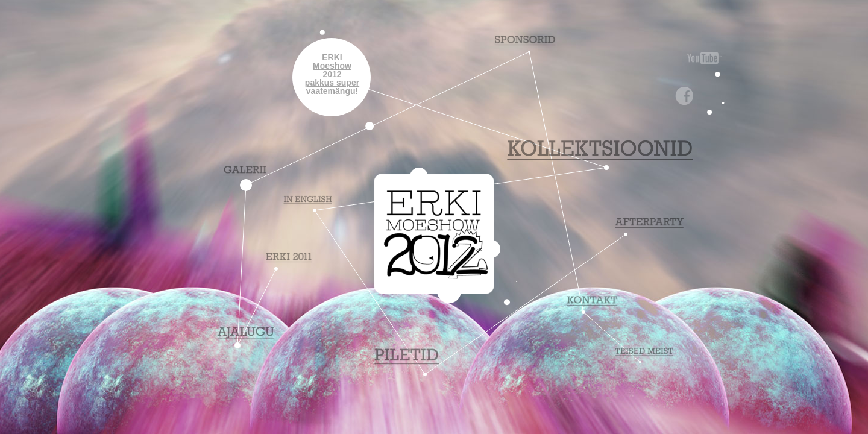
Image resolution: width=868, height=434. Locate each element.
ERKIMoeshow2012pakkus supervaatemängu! (332, 74)
